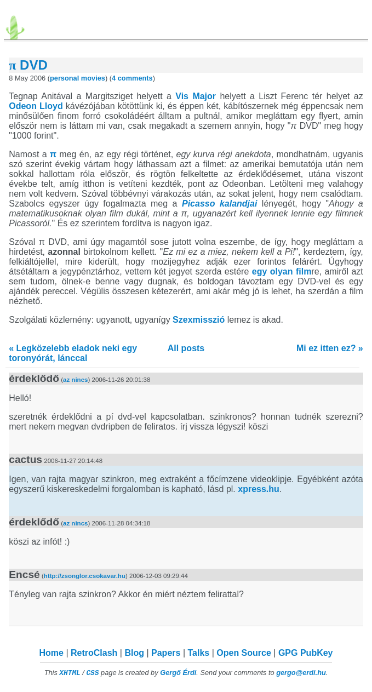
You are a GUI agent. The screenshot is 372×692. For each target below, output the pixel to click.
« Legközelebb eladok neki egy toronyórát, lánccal (73, 353)
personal (64, 78)
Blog (134, 652)
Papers (165, 652)
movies (93, 78)
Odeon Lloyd (35, 106)
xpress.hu (258, 489)
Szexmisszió (199, 319)
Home (51, 652)
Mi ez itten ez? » (329, 348)
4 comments (132, 78)
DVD (28, 65)
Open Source (243, 652)
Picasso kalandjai (219, 203)
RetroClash (94, 652)
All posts (186, 348)
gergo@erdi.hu (301, 672)
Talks (198, 652)
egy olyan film (282, 271)
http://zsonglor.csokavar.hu (84, 576)
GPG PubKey (305, 652)
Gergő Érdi (178, 672)
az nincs (75, 379)
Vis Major (195, 96)
